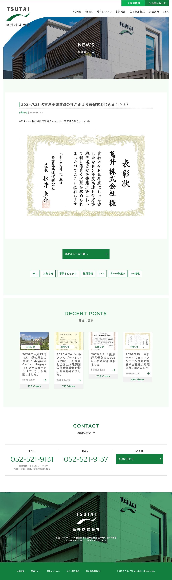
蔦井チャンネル (53, 571)
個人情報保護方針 (93, 571)
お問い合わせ (126, 458)
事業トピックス (68, 273)
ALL (34, 273)
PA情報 (135, 273)
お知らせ (48, 273)
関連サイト (35, 571)
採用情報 (88, 273)
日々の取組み (117, 273)
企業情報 (20, 571)
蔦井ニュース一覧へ (76, 253)
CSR (101, 273)
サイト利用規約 (73, 571)
